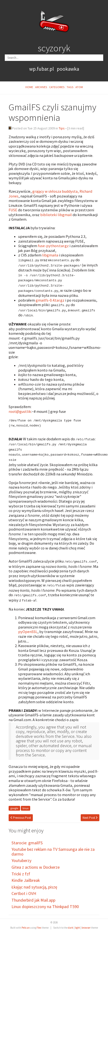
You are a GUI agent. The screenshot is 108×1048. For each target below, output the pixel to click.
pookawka (68, 69)
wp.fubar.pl (41, 69)
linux (25, 803)
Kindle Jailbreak (25, 875)
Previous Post (21, 813)
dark (70, 923)
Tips (62, 128)
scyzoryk (54, 48)
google (14, 803)
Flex (39, 923)
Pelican (26, 923)
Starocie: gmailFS (27, 838)
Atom (79, 87)
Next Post (90, 813)
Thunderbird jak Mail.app (33, 895)
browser (86, 923)
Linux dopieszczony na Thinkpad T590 (45, 901)
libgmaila (50, 255)
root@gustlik (20, 409)
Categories (56, 87)
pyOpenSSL (27, 626)
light (77, 923)
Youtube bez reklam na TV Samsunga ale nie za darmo (53, 847)
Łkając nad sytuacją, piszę (34, 882)
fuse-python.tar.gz (53, 245)
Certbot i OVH (23, 888)
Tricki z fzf (20, 869)
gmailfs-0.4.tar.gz (50, 298)
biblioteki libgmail (56, 214)
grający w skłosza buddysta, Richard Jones (50, 193)
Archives (41, 87)
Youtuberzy (21, 855)
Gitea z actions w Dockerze (35, 862)
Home (29, 87)
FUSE (13, 209)
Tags (70, 87)
